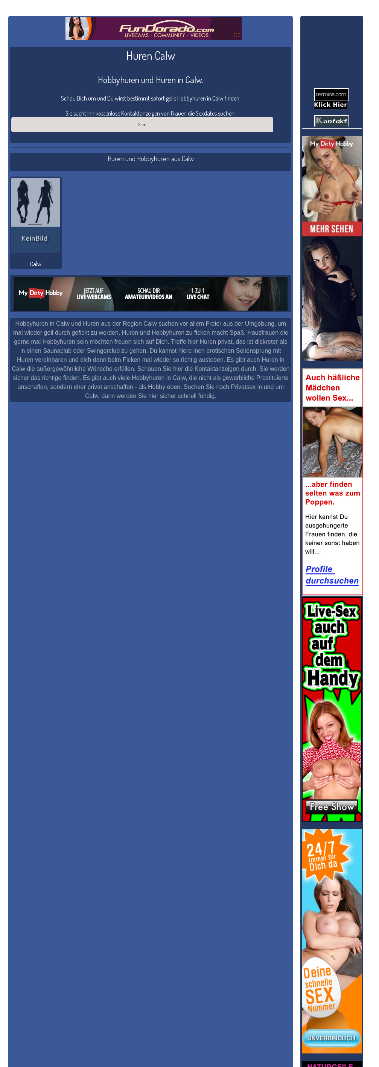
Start (142, 124)
